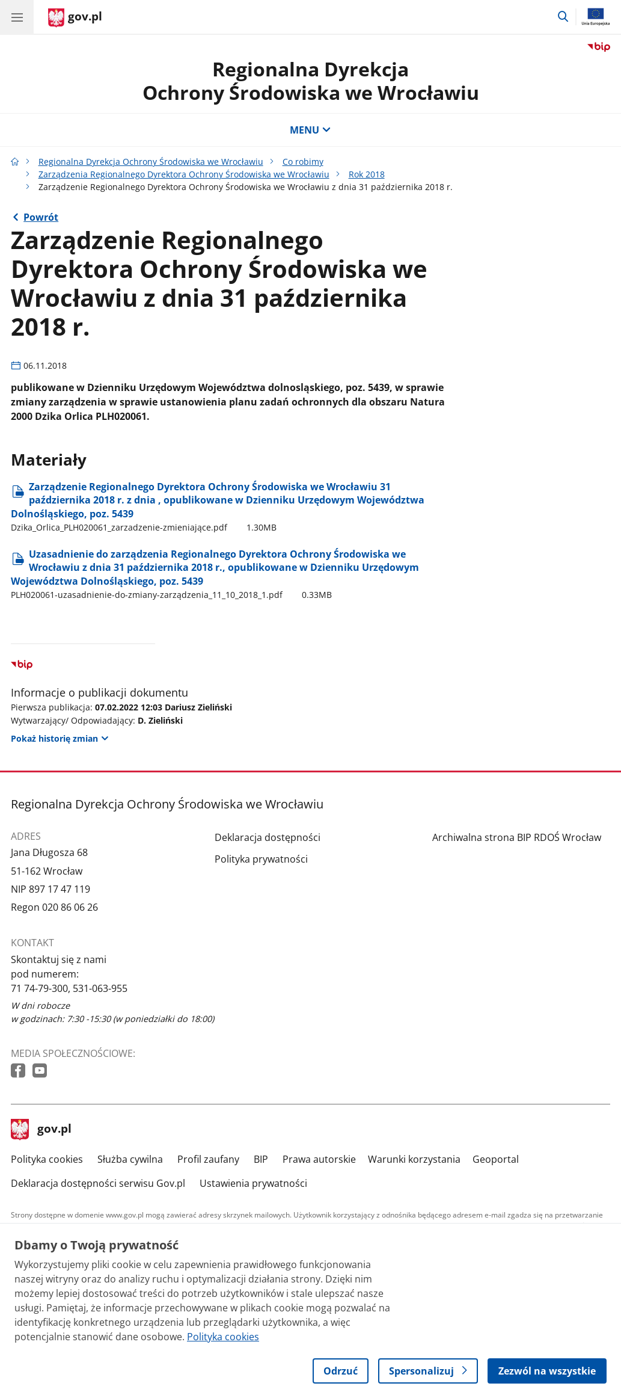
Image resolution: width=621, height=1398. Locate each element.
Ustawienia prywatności (253, 1183)
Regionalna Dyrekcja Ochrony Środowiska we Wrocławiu (150, 161)
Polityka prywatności (261, 859)
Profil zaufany (208, 1159)
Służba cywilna (130, 1159)
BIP (261, 1159)
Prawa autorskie (319, 1159)
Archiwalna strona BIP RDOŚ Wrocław (516, 837)
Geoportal (496, 1159)
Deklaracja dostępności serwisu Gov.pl (98, 1183)
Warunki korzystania (414, 1159)
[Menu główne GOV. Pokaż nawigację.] (17, 17)
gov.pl (41, 1130)
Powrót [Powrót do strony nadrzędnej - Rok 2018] (40, 217)
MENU (310, 130)
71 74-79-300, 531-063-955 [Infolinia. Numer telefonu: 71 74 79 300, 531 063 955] (69, 988)
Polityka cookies (47, 1159)
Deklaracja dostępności (267, 837)
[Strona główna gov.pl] (75, 18)
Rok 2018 (367, 174)
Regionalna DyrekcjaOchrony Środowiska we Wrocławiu (310, 80)
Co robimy (303, 161)
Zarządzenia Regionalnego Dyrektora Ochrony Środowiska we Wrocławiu (183, 174)
